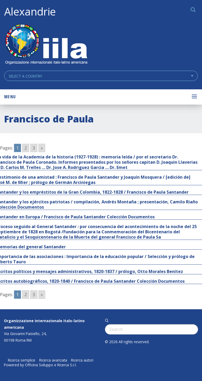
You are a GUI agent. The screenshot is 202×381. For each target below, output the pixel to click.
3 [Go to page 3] (34, 148)
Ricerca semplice (21, 360)
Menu (10, 97)
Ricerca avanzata (53, 360)
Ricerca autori (82, 360)
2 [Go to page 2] (25, 148)
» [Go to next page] (42, 148)
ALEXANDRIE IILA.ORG (46, 44)
